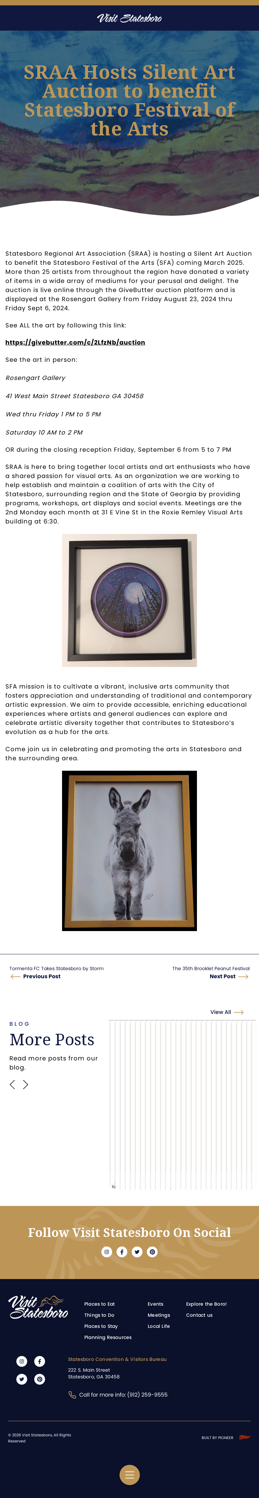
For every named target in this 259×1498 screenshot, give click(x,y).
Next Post (223, 976)
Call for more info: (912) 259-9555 (118, 1395)
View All (230, 1012)
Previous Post (42, 976)
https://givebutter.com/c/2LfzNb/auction (75, 342)
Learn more (121, 1120)
